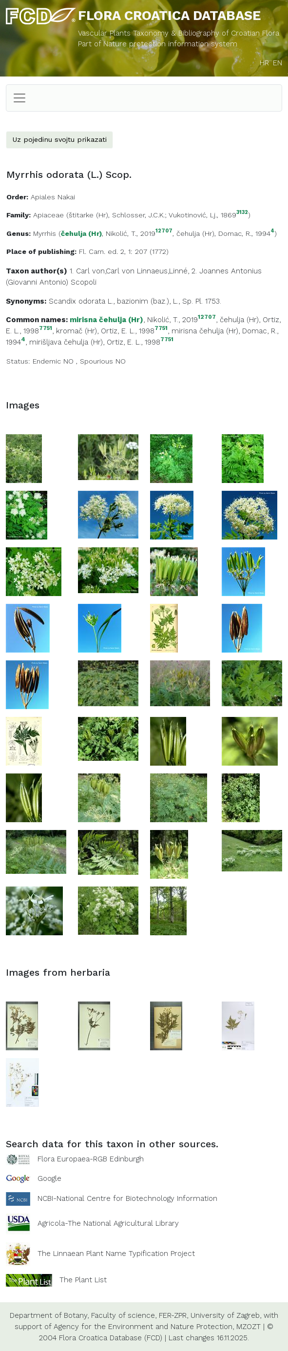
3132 (242, 212)
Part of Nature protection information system (157, 43)
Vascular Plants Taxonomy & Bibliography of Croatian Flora (178, 33)
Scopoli (83, 282)
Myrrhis (44, 233)
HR (264, 62)
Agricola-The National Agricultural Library (108, 1223)
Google (49, 1178)
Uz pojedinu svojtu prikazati (59, 139)
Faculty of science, (123, 1315)
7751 (45, 328)
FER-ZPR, (173, 1315)
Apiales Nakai (53, 197)
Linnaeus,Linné (162, 271)
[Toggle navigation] (19, 98)
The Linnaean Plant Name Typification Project (116, 1253)
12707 (164, 231)
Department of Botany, (49, 1315)
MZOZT (248, 1326)
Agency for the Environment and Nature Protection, (144, 1326)
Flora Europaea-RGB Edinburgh (91, 1159)
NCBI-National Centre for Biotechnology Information (127, 1198)
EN (277, 62)
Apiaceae (48, 215)
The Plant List (83, 1279)
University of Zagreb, (226, 1315)
